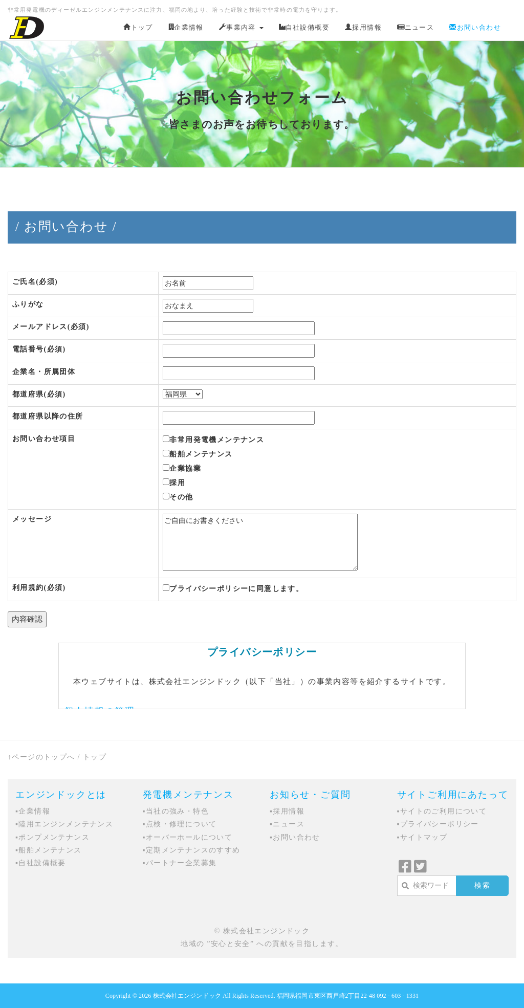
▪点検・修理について (180, 824)
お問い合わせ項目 (43, 439)
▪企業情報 (32, 811)
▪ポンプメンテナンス (52, 837)
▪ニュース (287, 824)
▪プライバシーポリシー (438, 824)
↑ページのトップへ (41, 757)
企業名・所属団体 (43, 372)
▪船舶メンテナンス (48, 850)
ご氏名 (35, 282)
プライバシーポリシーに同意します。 (233, 588)
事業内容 (241, 27)
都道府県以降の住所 (47, 416)
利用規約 (39, 587)
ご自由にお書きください (260, 542)
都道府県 (39, 394)
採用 (174, 482)
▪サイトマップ (422, 837)
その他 (178, 497)
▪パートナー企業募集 (180, 863)
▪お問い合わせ (295, 837)
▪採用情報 (287, 811)
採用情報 (363, 27)
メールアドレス (51, 327)
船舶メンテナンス (197, 454)
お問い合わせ (475, 27)
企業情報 (186, 27)
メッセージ (32, 519)
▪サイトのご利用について (442, 811)
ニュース (415, 27)
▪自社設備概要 (40, 863)
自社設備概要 (304, 27)
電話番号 (39, 349)
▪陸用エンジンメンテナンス (64, 824)
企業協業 (182, 468)
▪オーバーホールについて (188, 837)
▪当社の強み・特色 (176, 811)
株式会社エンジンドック (187, 995)
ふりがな (28, 304)
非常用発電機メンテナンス (213, 439)
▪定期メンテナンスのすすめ (192, 850)
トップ (138, 27)
